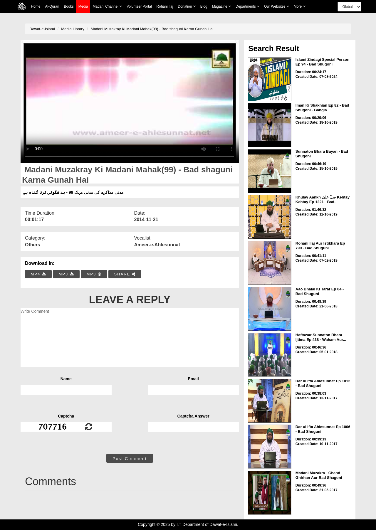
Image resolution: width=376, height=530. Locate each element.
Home (35, 6)
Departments (247, 6)
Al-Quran (52, 6)
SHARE (124, 274)
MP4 (38, 274)
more (300, 6)
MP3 (66, 274)
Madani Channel (107, 6)
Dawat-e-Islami (42, 29)
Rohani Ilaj (165, 6)
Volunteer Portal (139, 6)
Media (83, 6)
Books (68, 6)
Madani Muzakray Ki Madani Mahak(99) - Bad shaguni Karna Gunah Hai (152, 29)
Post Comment (130, 458)
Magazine (221, 6)
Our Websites (276, 6)
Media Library (72, 29)
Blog (203, 6)
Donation (186, 6)
